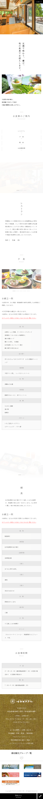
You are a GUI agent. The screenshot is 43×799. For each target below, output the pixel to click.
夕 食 (21, 137)
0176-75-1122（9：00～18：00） (23, 719)
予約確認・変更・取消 (16, 733)
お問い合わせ (26, 730)
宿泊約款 (29, 733)
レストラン (21, 131)
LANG (38, 2)
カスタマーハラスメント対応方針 (21, 743)
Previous (2, 180)
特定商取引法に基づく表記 (20, 740)
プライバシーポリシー (20, 737)
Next (40, 180)
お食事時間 (21, 148)
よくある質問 (14, 730)
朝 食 (21, 142)
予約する (18, 796)
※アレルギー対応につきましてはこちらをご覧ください (19, 318)
